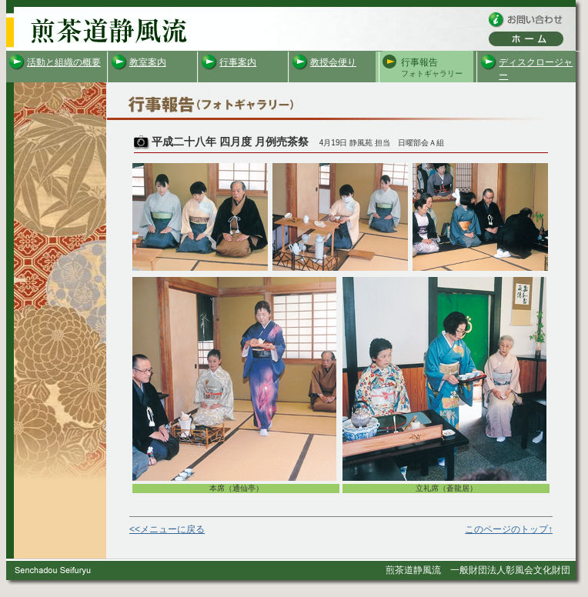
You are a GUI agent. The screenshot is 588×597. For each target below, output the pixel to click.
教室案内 (147, 62)
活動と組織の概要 (64, 62)
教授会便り (333, 62)
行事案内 (237, 62)
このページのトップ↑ (509, 529)
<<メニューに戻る (167, 529)
